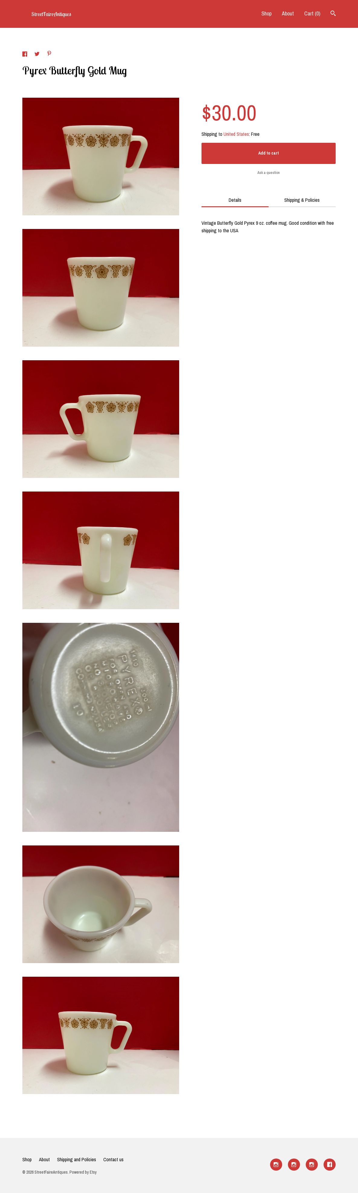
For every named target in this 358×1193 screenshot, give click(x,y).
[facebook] (330, 1165)
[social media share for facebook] (25, 54)
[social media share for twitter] (37, 54)
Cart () (312, 13)
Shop (266, 13)
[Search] (333, 14)
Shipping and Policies (76, 1159)
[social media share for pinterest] (49, 54)
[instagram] (276, 1165)
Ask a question (268, 172)
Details (235, 200)
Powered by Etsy (83, 1172)
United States (236, 134)
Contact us (113, 1159)
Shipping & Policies (302, 200)
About (288, 13)
